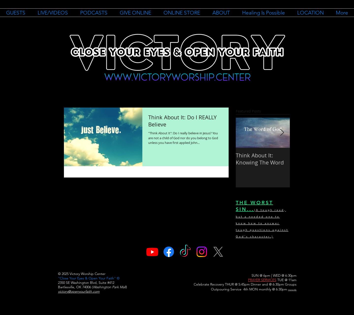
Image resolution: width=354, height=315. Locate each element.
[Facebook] (169, 252)
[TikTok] (185, 252)
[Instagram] (202, 252)
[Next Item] (282, 133)
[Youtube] (152, 252)
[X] (218, 252)
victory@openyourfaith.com (79, 291)
